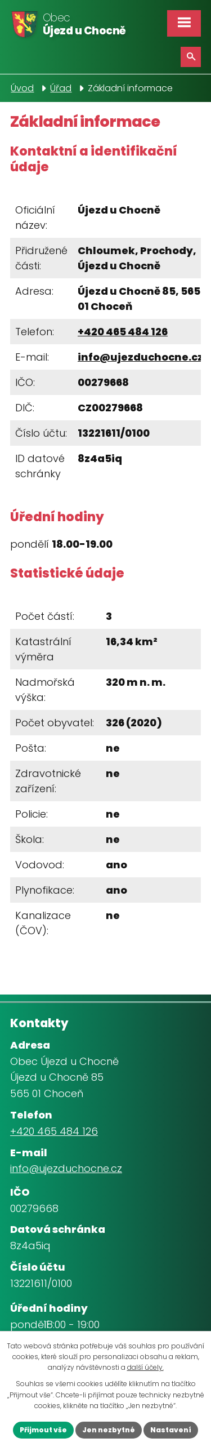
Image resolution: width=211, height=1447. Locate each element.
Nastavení (170, 1430)
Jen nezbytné (108, 1430)
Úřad (60, 88)
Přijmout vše (43, 1430)
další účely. (145, 1367)
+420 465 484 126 (123, 332)
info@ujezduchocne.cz (140, 357)
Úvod (22, 88)
